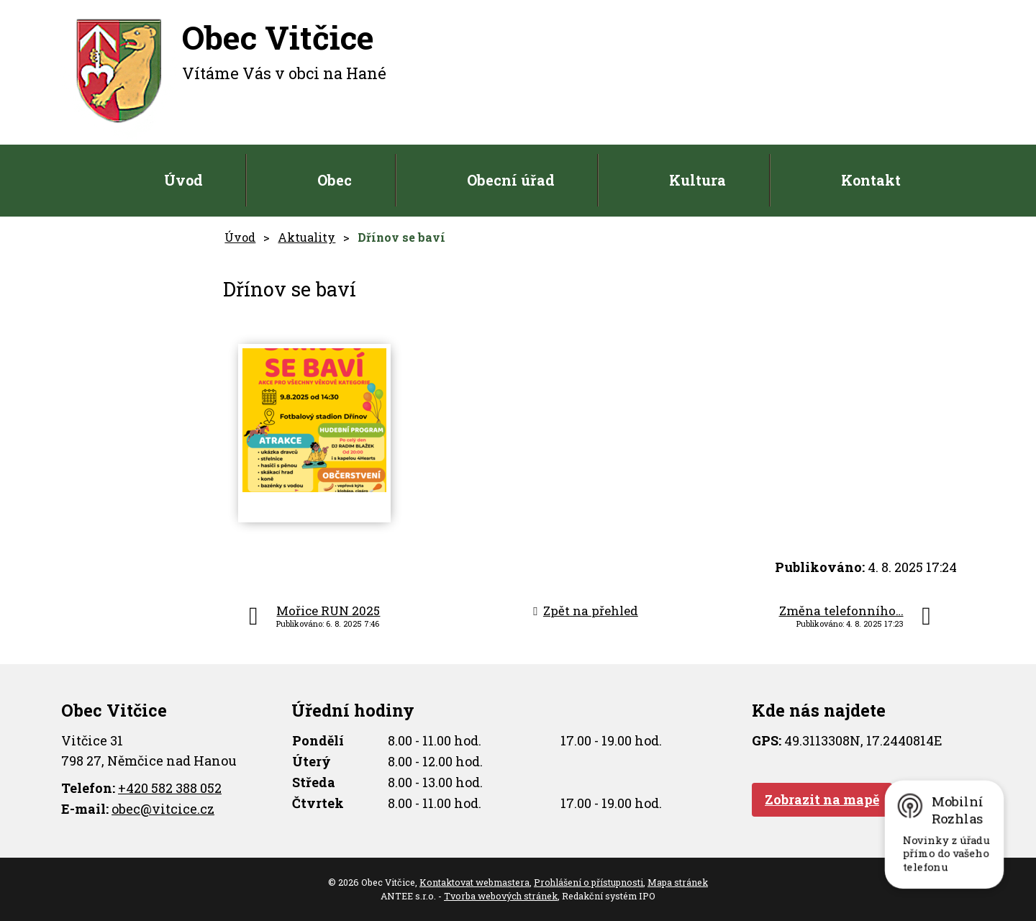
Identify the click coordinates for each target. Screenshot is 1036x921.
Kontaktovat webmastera (474, 882)
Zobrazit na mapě (822, 799)
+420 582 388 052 (170, 788)
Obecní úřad (511, 180)
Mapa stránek (678, 882)
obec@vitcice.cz (163, 808)
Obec (334, 180)
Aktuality (306, 237)
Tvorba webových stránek (501, 896)
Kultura (697, 180)
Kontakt (871, 180)
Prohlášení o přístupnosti (588, 882)
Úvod (183, 180)
